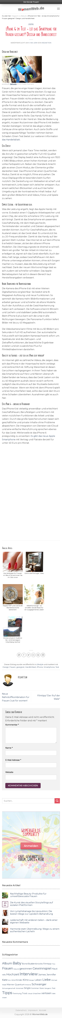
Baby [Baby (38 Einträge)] (17, 963)
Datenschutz (21, 1010)
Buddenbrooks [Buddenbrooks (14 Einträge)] (35, 964)
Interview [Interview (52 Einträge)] (29, 974)
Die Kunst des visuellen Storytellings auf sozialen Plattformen (31, 903)
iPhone (40, 667)
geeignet (20, 667)
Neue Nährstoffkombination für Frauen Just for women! (15, 697)
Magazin (15, 16)
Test (57, 667)
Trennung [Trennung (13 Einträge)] (17, 993)
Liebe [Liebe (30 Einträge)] (46, 979)
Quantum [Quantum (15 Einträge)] (20, 984)
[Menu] (58, 8)
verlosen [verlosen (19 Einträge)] (46, 993)
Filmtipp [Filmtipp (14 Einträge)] (47, 964)
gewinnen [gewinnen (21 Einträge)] (25, 968)
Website (9, 772)
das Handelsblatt (11, 139)
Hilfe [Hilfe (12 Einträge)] (4, 975)
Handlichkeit (30, 667)
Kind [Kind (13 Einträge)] (13, 980)
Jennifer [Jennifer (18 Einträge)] (51, 974)
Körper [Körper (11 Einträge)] (31, 980)
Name (9, 748)
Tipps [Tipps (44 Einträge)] (7, 992)
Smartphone (49, 667)
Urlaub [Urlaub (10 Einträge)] (30, 993)
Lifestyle (23, 16)
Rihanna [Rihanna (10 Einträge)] (28, 985)
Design (6, 667)
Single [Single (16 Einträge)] (27, 988)
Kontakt (42, 1010)
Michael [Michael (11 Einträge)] (54, 980)
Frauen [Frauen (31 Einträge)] (7, 968)
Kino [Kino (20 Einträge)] (26, 979)
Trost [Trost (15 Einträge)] (24, 993)
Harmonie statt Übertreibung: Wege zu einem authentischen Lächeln (34, 930)
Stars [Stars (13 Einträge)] (41, 988)
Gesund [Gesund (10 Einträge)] (16, 969)
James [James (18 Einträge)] (42, 974)
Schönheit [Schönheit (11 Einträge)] (19, 988)
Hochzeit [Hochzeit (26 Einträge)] (12, 974)
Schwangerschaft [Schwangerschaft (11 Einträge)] (8, 988)
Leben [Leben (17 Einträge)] (38, 980)
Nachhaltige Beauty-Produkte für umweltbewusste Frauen (28, 895)
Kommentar (12, 725)
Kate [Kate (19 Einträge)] (5, 979)
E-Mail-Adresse (13, 760)
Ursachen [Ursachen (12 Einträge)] (37, 993)
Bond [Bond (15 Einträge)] (24, 963)
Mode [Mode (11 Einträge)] (4, 985)
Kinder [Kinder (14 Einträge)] (19, 980)
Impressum (33, 1010)
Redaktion (46, 43)
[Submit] (57, 800)
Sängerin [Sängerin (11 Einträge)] (47, 988)
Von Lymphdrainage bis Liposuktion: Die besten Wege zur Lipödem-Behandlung (31, 912)
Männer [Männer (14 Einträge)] (10, 984)
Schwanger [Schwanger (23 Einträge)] (39, 984)
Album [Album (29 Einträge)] (7, 963)
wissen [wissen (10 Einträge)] (4, 997)
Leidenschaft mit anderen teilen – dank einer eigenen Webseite (34, 921)
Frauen (13, 667)
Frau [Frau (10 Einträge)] (53, 964)
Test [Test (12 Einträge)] (53, 988)
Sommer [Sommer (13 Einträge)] (35, 988)
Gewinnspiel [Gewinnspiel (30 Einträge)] (42, 968)
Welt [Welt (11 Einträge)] (53, 993)
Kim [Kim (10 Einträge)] (9, 980)
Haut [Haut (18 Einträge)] (54, 968)
